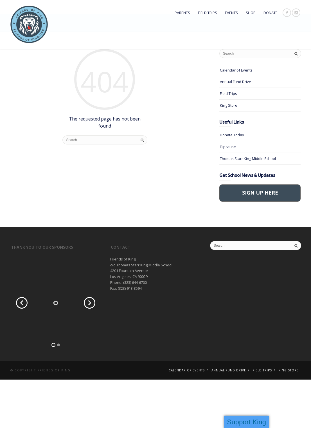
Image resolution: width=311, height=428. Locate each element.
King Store (228, 153)
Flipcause (228, 195)
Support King (246, 422)
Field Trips (207, 12)
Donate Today (232, 183)
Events (231, 12)
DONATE (270, 12)
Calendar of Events (236, 118)
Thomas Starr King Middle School (248, 206)
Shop (251, 12)
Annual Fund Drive (235, 130)
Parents (182, 12)
